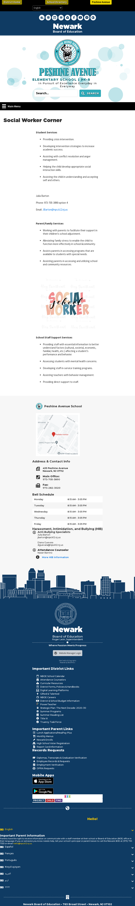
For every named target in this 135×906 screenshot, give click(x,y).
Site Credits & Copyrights (67, 660)
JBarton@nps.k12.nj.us (55, 209)
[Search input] (56, 93)
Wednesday (41, 511)
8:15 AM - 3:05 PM (77, 499)
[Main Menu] (11, 106)
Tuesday (39, 505)
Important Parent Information (22, 835)
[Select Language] (47, 7)
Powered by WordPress (67, 662)
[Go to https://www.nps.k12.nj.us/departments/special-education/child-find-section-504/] (39, 800)
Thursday (39, 518)
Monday (38, 499)
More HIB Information (55, 557)
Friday (37, 524)
